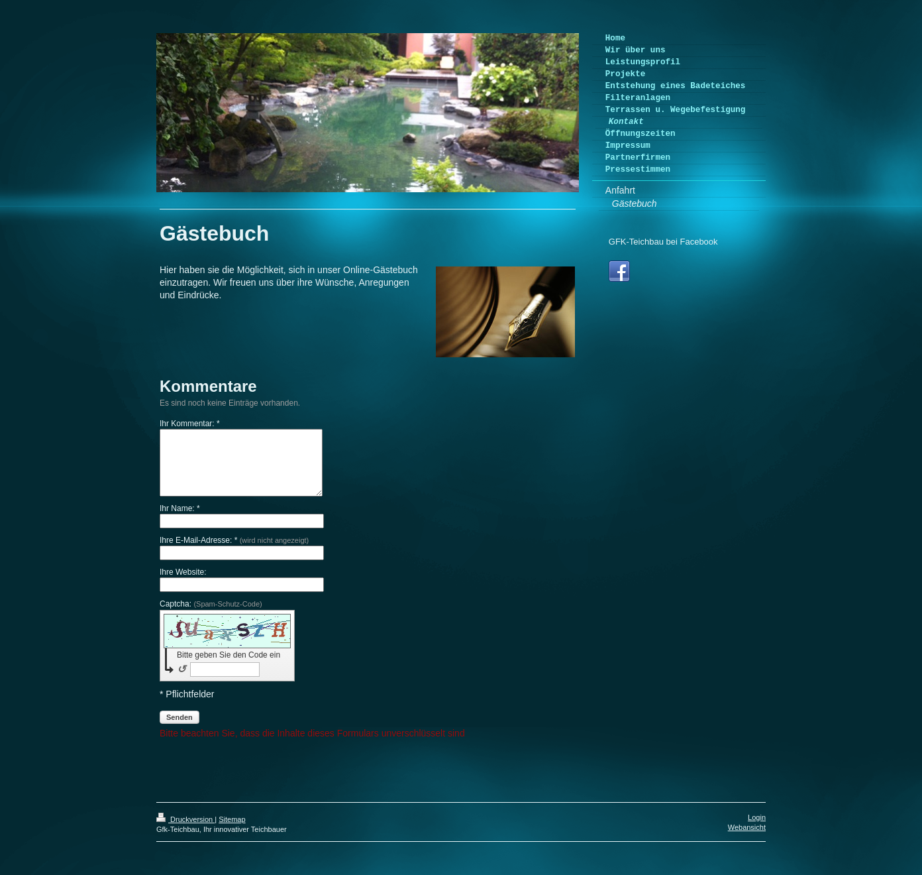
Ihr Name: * (180, 508)
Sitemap (232, 819)
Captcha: (211, 604)
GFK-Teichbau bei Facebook (663, 242)
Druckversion (185, 819)
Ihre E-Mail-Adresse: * (234, 540)
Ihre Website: (183, 572)
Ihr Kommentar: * (190, 423)
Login (757, 817)
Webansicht (747, 827)
